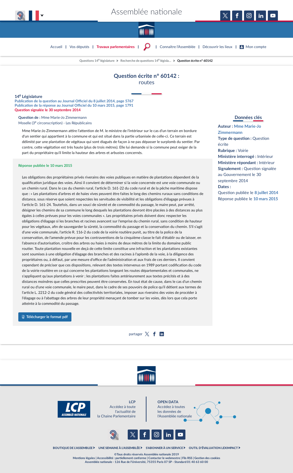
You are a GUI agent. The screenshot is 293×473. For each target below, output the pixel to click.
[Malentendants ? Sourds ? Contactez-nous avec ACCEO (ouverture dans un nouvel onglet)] (113, 434)
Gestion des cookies (207, 458)
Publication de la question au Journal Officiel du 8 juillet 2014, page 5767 (74, 101)
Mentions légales (84, 458)
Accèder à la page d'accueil (146, 28)
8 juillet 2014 (266, 193)
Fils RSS (187, 458)
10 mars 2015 (265, 199)
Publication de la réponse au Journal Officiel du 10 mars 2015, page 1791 (74, 105)
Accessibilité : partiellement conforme (121, 458)
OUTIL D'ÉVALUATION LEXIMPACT (213, 448)
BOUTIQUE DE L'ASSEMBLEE (72, 448)
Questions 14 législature (96, 60)
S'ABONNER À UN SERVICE (164, 448)
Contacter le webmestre (164, 458)
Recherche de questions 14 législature (146, 60)
